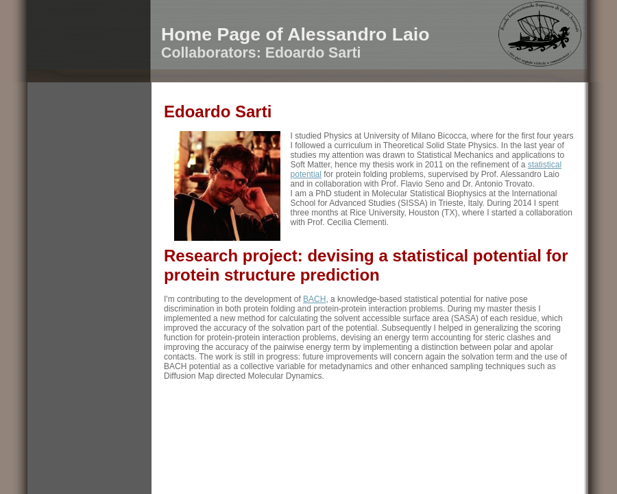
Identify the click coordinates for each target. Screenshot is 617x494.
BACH (314, 299)
